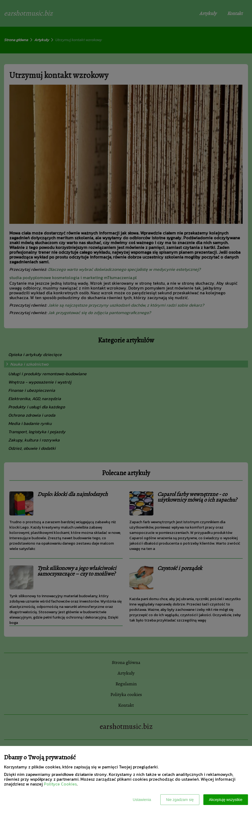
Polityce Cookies (60, 784)
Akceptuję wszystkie (225, 800)
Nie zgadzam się (180, 800)
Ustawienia (142, 800)
